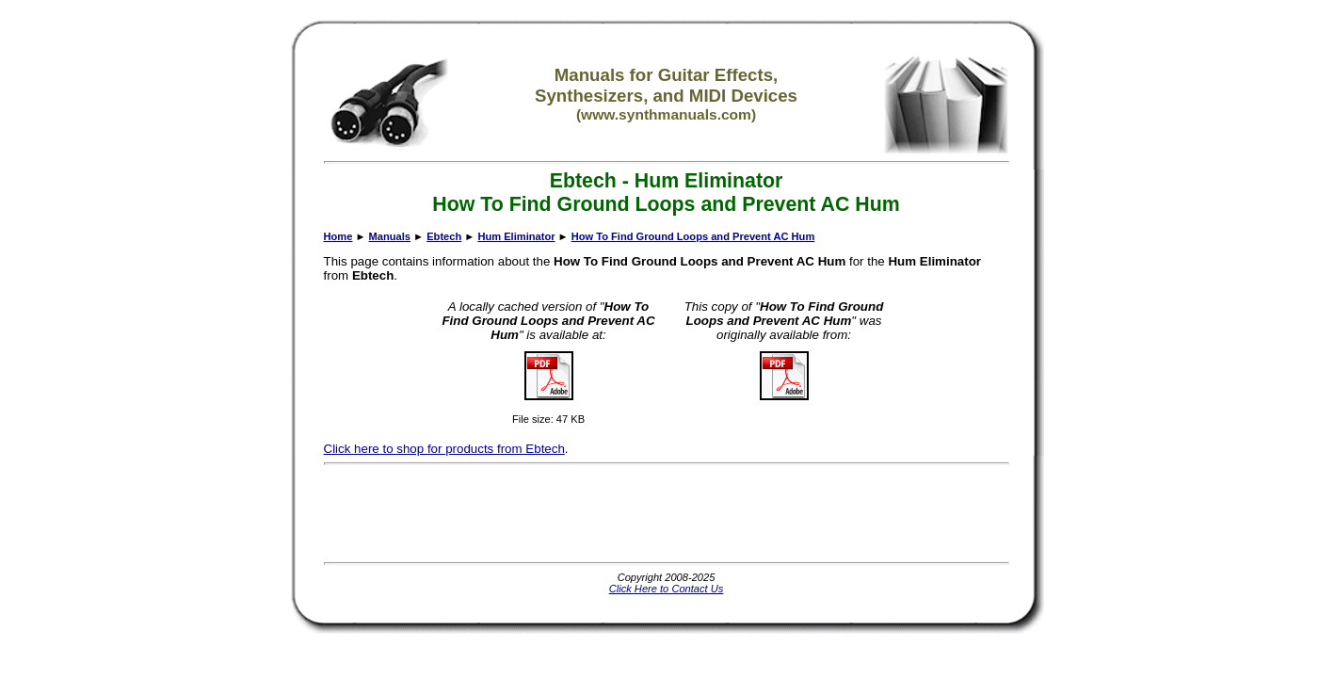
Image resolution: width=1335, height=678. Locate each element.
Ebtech (443, 236)
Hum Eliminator (516, 236)
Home (338, 236)
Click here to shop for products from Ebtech (444, 449)
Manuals (389, 236)
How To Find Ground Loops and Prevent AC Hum (693, 236)
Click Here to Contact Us (666, 588)
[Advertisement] (666, 513)
